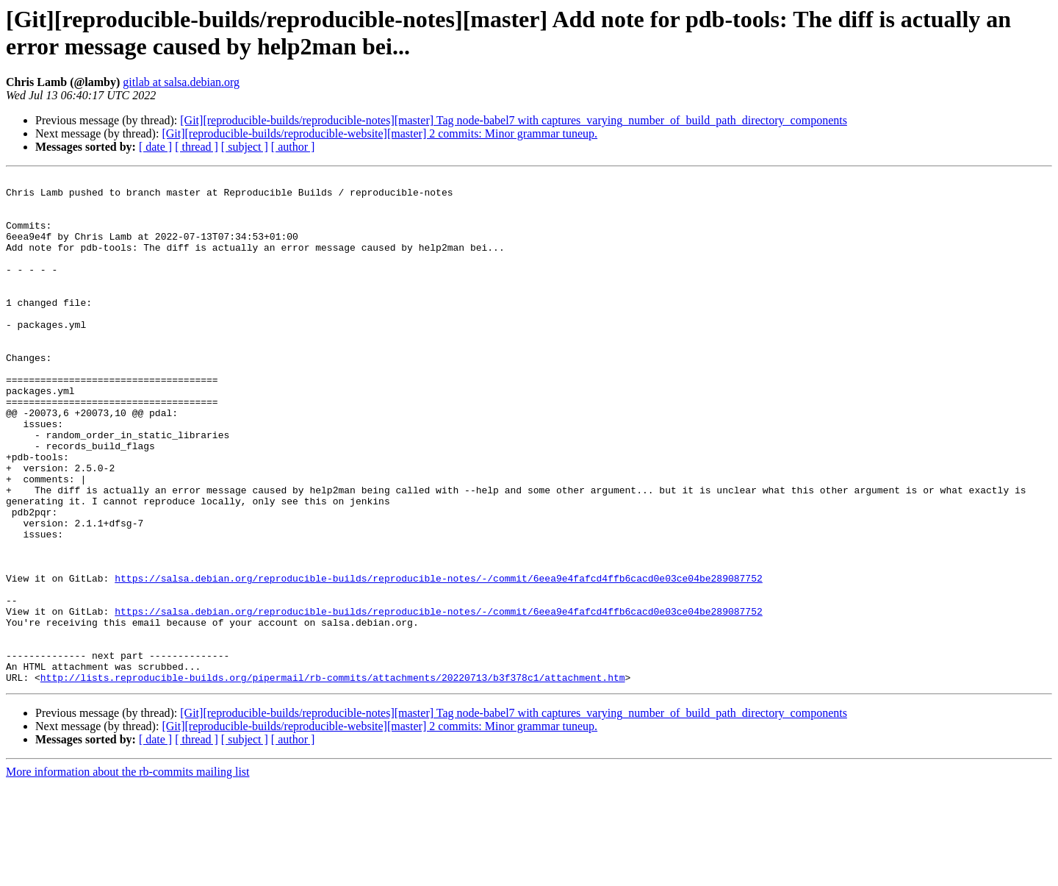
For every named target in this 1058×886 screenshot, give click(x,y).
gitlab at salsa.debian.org (181, 82)
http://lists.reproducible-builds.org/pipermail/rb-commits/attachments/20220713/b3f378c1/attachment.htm (332, 778)
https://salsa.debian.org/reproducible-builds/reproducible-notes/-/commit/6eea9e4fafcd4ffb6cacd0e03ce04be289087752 (438, 659)
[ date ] (155, 146)
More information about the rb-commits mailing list (128, 873)
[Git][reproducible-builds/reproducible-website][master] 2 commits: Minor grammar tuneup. (379, 133)
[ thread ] (196, 146)
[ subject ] (244, 146)
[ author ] (293, 146)
